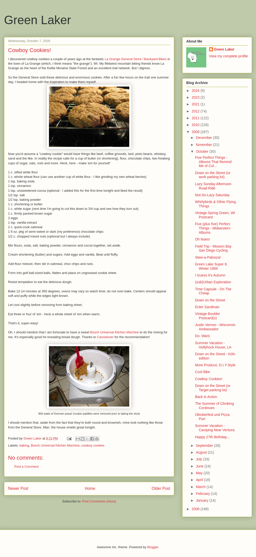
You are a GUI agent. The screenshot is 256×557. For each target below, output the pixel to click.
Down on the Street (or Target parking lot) (212, 388)
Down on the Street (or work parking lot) (212, 175)
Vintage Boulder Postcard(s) (207, 316)
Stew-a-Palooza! (208, 257)
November (204, 145)
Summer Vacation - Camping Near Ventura (214, 428)
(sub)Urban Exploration (213, 282)
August (202, 452)
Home (90, 488)
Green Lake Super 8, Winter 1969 (211, 266)
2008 (196, 509)
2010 (196, 125)
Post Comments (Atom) (99, 501)
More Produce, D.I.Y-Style (215, 365)
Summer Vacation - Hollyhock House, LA (213, 345)
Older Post (161, 488)
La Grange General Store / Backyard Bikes (135, 59)
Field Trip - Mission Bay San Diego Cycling (213, 248)
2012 (196, 111)
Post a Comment (26, 466)
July (199, 459)
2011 (196, 118)
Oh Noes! (202, 239)
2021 (196, 104)
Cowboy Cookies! (208, 379)
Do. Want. (203, 336)
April (200, 480)
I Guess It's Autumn (210, 275)
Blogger (152, 547)
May (199, 473)
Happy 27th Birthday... (212, 437)
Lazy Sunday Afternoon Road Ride (213, 186)
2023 (196, 97)
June (200, 466)
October (202, 151)
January (202, 500)
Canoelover (105, 337)
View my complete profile (228, 56)
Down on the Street (210, 300)
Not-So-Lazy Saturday (212, 195)
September (205, 446)
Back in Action (206, 397)
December (204, 138)
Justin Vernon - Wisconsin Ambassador (215, 327)
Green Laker (37, 20)
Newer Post (18, 488)
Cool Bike (202, 372)
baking (24, 445)
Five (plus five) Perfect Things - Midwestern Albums (212, 228)
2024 (196, 91)
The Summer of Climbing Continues (214, 406)
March (201, 487)
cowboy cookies (92, 445)
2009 (196, 132)
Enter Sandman (207, 307)
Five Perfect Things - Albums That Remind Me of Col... (213, 161)
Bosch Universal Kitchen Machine (114, 332)
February (203, 494)
